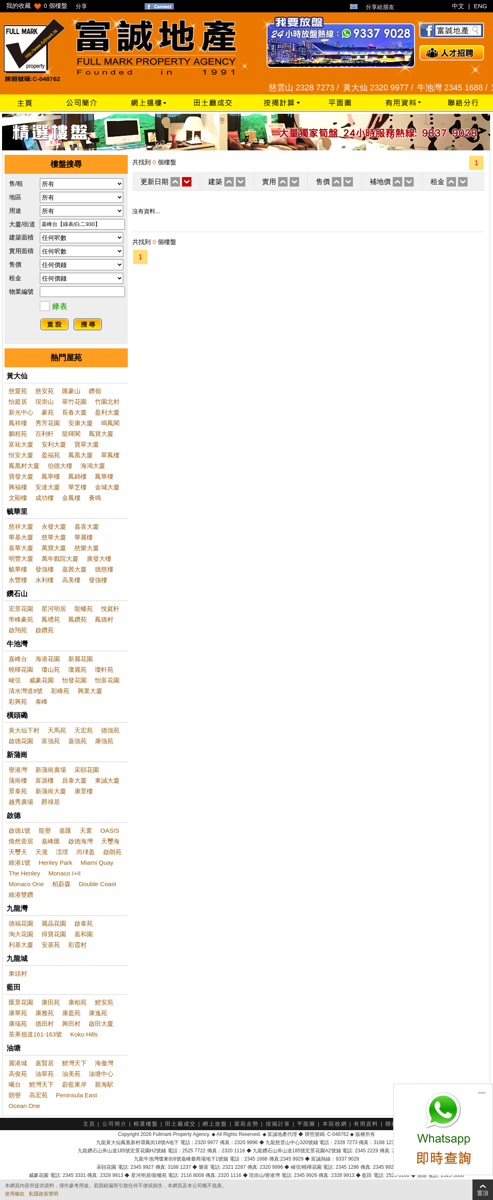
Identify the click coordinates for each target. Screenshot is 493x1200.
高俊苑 (18, 1073)
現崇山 (44, 401)
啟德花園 (21, 740)
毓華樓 (18, 569)
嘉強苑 (77, 740)
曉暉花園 (21, 669)
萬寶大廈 (53, 547)
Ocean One (24, 1105)
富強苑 (50, 740)
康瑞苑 (18, 1023)
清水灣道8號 (26, 690)
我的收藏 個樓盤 (36, 5)
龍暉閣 (71, 433)
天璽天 (18, 851)
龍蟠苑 (83, 608)
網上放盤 (215, 1124)
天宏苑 (83, 730)
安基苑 (50, 944)
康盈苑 (71, 1012)
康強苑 (104, 740)
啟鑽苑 (44, 629)
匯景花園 (21, 1002)
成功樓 (44, 497)
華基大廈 (21, 537)
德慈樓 (104, 569)
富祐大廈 (21, 444)
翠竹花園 (74, 401)
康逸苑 (98, 1012)
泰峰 (41, 701)
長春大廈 (74, 412)
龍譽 (45, 830)
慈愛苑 (18, 390)
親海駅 (104, 1084)
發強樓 (44, 569)
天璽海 (110, 841)
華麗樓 (83, 537)
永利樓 (44, 579)
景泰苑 (18, 791)
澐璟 (62, 851)
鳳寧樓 (50, 476)
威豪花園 (41, 680)
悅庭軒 (110, 608)
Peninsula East (76, 1095)
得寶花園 (53, 934)
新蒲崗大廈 (50, 791)
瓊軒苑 (104, 669)
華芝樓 (77, 487)
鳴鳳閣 (110, 422)
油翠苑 (44, 1073)
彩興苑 (18, 701)
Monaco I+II (64, 873)
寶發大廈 (21, 476)
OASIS (109, 830)
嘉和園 (83, 934)
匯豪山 (71, 390)
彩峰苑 (60, 690)
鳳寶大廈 (101, 433)
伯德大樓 (60, 465)
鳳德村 (104, 619)
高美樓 (71, 579)
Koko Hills (84, 1034)
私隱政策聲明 (43, 1194)
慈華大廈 (53, 537)
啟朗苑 (112, 851)
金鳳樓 (71, 497)
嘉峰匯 (50, 841)
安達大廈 (47, 487)
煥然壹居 (21, 841)
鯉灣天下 (74, 1063)
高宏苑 (38, 1095)
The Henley (24, 873)
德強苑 (110, 730)
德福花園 (21, 923)
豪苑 (47, 412)
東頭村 (18, 973)
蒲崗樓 (18, 780)
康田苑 (50, 1002)
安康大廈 (80, 422)
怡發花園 (74, 680)
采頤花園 (86, 769)
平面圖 (306, 1124)
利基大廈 (21, 944)
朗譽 (15, 1095)
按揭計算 (278, 1124)
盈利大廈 (107, 412)
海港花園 (47, 658)
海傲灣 (104, 1063)
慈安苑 (44, 390)
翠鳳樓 (110, 454)
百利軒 (44, 433)
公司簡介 (114, 1124)
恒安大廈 (21, 454)
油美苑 (71, 1073)
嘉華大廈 (21, 547)
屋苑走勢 (246, 1124)
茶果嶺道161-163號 (35, 1034)
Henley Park (55, 862)
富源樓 (44, 780)
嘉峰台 (18, 658)
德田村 (44, 1023)
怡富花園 (107, 680)
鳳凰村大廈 (24, 465)
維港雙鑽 (21, 894)
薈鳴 (95, 497)
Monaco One (26, 883)
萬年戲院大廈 (59, 558)
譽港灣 (18, 769)
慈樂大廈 (86, 547)
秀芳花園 (47, 422)
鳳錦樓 (77, 476)
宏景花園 (21, 608)
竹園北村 (107, 401)
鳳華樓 (104, 476)
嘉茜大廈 (74, 569)
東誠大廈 (107, 780)
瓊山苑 (50, 669)
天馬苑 (57, 730)
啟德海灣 (80, 841)
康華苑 (18, 1012)
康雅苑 (44, 1012)
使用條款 (15, 1194)
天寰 (86, 830)
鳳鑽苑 (77, 619)
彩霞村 (77, 944)
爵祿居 (50, 801)
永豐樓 (18, 579)
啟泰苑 (83, 923)
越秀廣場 (21, 801)
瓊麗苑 (77, 669)
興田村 (71, 1023)
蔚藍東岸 (74, 1084)
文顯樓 (18, 497)
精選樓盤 (146, 1124)
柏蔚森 (61, 883)
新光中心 (21, 412)
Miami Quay (97, 862)
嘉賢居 (44, 1063)
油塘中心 (101, 1073)
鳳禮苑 (50, 619)
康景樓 (83, 791)
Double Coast (97, 883)
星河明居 (53, 608)
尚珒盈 (85, 851)
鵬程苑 (18, 433)
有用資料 (366, 1124)
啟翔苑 (18, 629)
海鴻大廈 (93, 465)
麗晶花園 (53, 923)
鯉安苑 (104, 1002)
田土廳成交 (180, 1124)
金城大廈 (107, 487)
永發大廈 (53, 526)
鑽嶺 (95, 390)
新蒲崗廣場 (50, 769)
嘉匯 (65, 830)
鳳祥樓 (18, 422)
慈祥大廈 (21, 526)
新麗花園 (80, 658)
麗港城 (18, 1063)
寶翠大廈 (86, 444)
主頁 (89, 1124)
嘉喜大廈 (86, 526)
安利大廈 (53, 444)
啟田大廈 (101, 1023)
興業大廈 (90, 690)
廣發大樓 (99, 558)
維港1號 (19, 862)
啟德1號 (19, 830)
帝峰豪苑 (21, 619)
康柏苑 (77, 1002)
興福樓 (18, 487)
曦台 (15, 1084)
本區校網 (335, 1124)
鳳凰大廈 (80, 454)
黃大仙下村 (24, 730)
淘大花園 (21, 934)
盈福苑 (50, 454)
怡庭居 (18, 401)
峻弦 (15, 680)
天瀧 (41, 851)
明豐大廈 (21, 558)
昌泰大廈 (74, 780)
